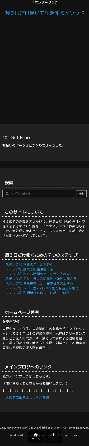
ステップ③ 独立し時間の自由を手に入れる (38, 274)
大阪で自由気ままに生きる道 (27, 397)
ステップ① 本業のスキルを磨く (29, 264)
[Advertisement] (44, 70)
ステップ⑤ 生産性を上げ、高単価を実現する (39, 283)
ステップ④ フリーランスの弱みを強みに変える (41, 278)
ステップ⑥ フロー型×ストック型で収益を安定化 (42, 288)
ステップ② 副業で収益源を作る (29, 269)
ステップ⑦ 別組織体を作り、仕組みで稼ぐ (38, 292)
